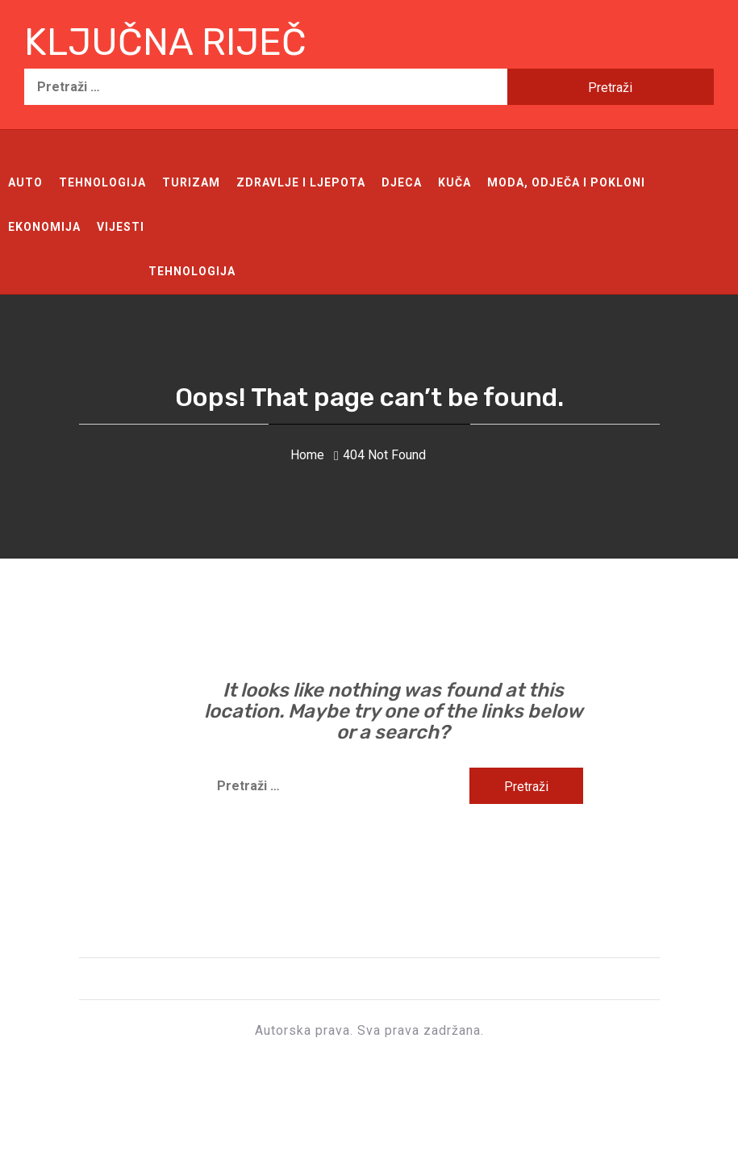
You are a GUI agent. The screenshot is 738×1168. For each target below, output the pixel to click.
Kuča (454, 182)
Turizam (191, 182)
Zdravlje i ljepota (300, 182)
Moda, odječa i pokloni (566, 182)
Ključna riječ (165, 42)
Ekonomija (44, 226)
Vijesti (120, 226)
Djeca (402, 182)
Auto (25, 182)
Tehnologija (102, 182)
